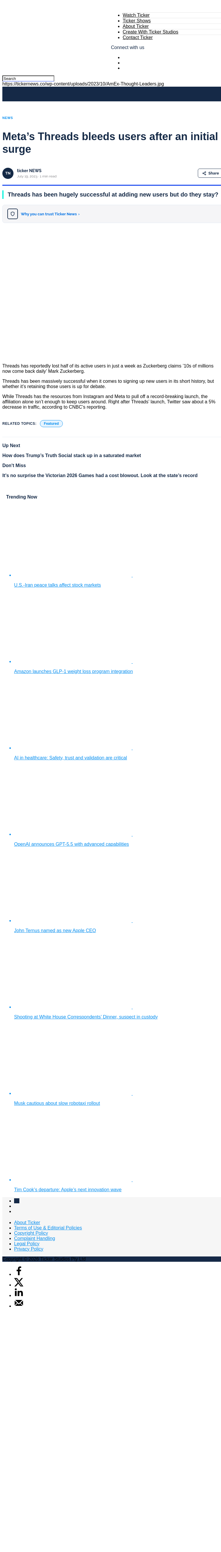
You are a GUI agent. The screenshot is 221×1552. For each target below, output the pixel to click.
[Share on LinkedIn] (18, 1295)
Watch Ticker (136, 15)
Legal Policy (26, 1243)
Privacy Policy (28, 1248)
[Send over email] (18, 1305)
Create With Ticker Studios (150, 31)
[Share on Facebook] (18, 1274)
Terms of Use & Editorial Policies (48, 1227)
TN (8, 173)
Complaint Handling (34, 1238)
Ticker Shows (137, 20)
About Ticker (136, 26)
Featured (51, 424)
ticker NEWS (29, 170)
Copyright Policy (31, 1233)
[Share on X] (18, 1284)
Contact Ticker (138, 37)
